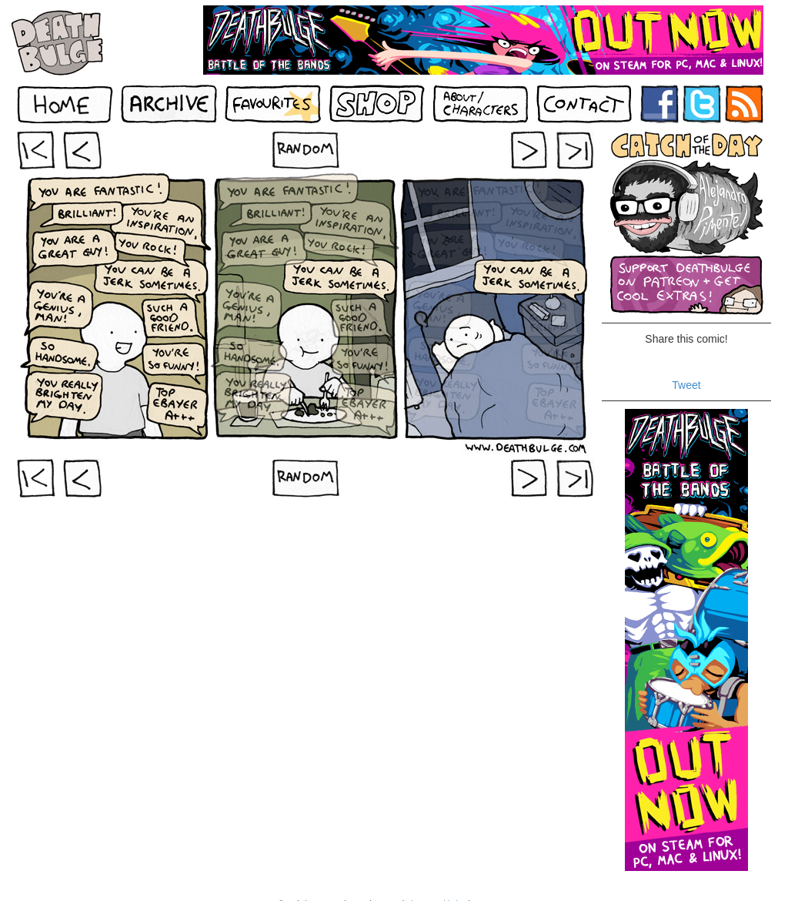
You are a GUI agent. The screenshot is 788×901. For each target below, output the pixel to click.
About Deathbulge (436, 887)
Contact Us (490, 887)
